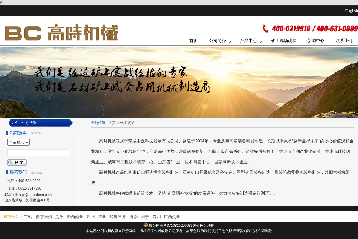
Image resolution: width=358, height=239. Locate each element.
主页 (112, 123)
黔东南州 (44, 217)
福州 (102, 217)
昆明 (156, 217)
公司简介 (128, 123)
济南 (133, 217)
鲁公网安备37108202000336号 (173, 226)
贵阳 (59, 217)
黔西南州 (75, 217)
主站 (28, 217)
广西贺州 (172, 217)
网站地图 (207, 226)
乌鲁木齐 (117, 217)
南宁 (145, 217)
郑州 (91, 217)
